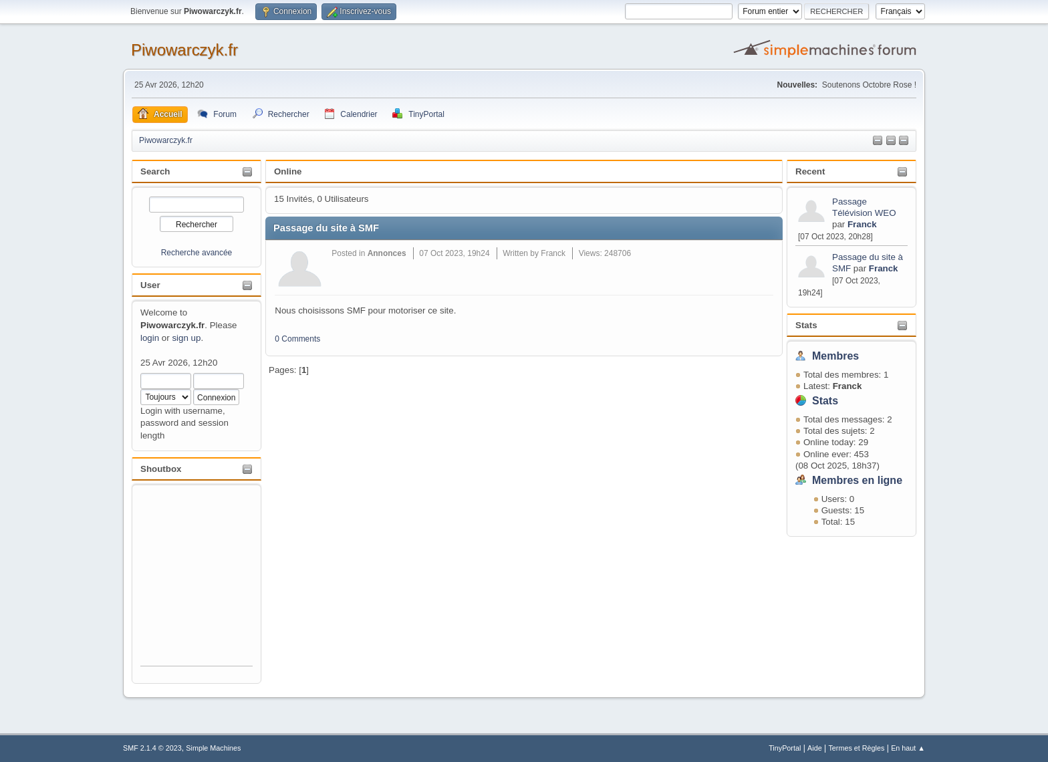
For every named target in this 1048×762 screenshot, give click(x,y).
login (149, 338)
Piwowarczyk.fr (184, 50)
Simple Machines (213, 748)
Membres (835, 356)
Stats (806, 325)
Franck (862, 224)
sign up (186, 338)
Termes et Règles (856, 748)
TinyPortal (785, 748)
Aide (814, 748)
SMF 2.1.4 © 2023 (152, 748)
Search (155, 171)
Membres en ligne (857, 480)
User (150, 285)
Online (287, 171)
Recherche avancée (197, 252)
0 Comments (297, 339)
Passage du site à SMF (326, 228)
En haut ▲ (908, 748)
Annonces (387, 253)
